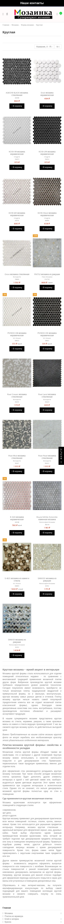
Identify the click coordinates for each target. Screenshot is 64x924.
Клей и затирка (12, 919)
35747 (17, 220)
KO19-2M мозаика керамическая (47, 152)
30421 (17, 463)
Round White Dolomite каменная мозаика (47, 518)
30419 (17, 402)
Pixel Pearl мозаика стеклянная (47, 457)
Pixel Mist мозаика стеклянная (17, 457)
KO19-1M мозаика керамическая (17, 152)
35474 (47, 159)
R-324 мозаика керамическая (17, 518)
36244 (47, 524)
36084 (47, 220)
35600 (17, 279)
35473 (17, 159)
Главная (7, 908)
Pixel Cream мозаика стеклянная (17, 395)
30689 (17, 586)
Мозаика (9, 913)
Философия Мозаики (47, 522)
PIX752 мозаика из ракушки (47, 274)
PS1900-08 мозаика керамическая (17, 334)
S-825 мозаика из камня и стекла (17, 579)
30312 (47, 586)
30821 (47, 340)
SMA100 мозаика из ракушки (47, 579)
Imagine (17, 157)
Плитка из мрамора (14, 916)
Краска (8, 922)
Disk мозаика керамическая (47, 94)
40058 (17, 98)
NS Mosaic (17, 338)
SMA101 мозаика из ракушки (17, 641)
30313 (17, 647)
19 (58, 47)
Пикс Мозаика (47, 277)
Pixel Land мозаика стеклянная (47, 395)
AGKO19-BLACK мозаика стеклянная (17, 94)
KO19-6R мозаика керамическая (17, 214)
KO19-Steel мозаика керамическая (47, 214)
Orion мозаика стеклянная (17, 274)
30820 (17, 340)
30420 (47, 402)
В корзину (17, 106)
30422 (47, 463)
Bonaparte (17, 277)
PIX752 (47, 279)
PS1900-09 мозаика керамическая (47, 334)
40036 (17, 522)
